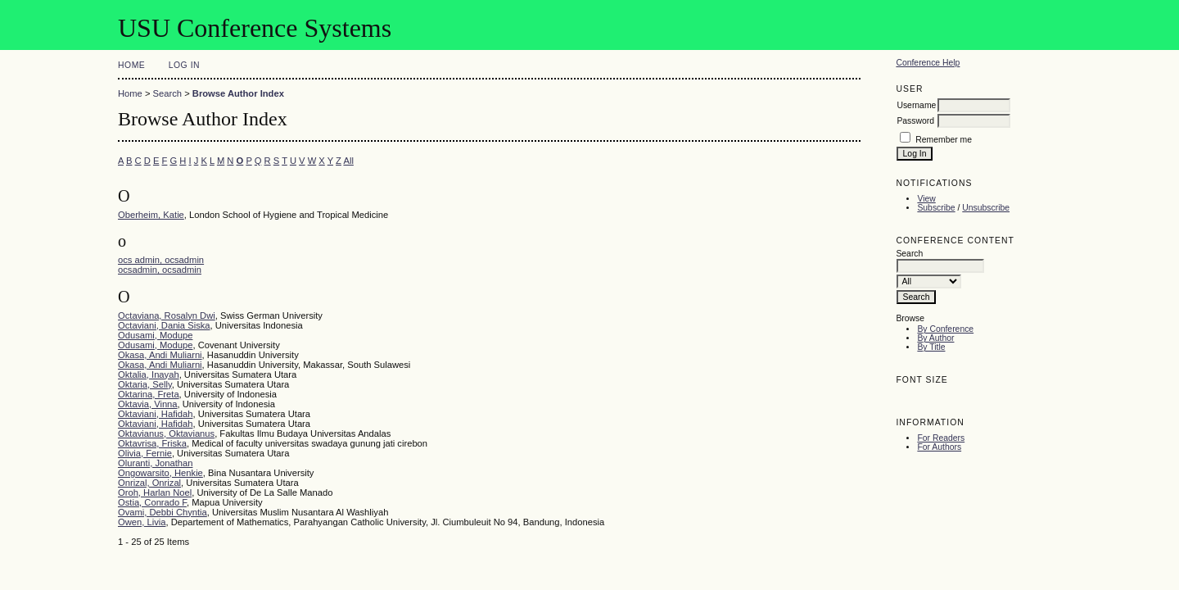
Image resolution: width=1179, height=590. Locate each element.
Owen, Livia (141, 522)
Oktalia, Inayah (148, 374)
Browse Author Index (238, 93)
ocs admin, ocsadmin (161, 260)
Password (915, 120)
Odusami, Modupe (155, 335)
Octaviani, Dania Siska (164, 325)
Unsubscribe (986, 207)
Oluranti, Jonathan (155, 463)
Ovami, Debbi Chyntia (162, 512)
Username (916, 105)
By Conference (945, 329)
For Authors (939, 447)
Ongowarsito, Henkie (160, 473)
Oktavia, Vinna (148, 404)
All (348, 161)
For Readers (940, 437)
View (926, 198)
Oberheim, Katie (151, 215)
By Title (931, 347)
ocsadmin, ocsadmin (159, 270)
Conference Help (928, 62)
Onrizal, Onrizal (149, 483)
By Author (935, 338)
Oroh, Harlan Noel (155, 492)
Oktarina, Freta (148, 394)
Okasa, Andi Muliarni (160, 355)
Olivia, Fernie (145, 453)
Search (167, 93)
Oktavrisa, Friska (152, 443)
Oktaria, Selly (145, 384)
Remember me (943, 139)
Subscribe (936, 207)
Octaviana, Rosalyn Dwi (166, 315)
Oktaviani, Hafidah (155, 414)
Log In (184, 65)
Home (131, 65)
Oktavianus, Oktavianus (166, 433)
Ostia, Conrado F (152, 502)
